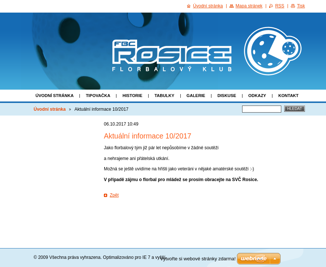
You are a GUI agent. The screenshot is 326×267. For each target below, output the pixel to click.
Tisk (301, 6)
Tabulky (164, 95)
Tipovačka (98, 95)
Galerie (196, 95)
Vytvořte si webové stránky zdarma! (198, 258)
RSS (279, 6)
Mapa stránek (248, 6)
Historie (132, 95)
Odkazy (257, 95)
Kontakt (288, 95)
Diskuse (226, 95)
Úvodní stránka (54, 95)
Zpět (114, 195)
